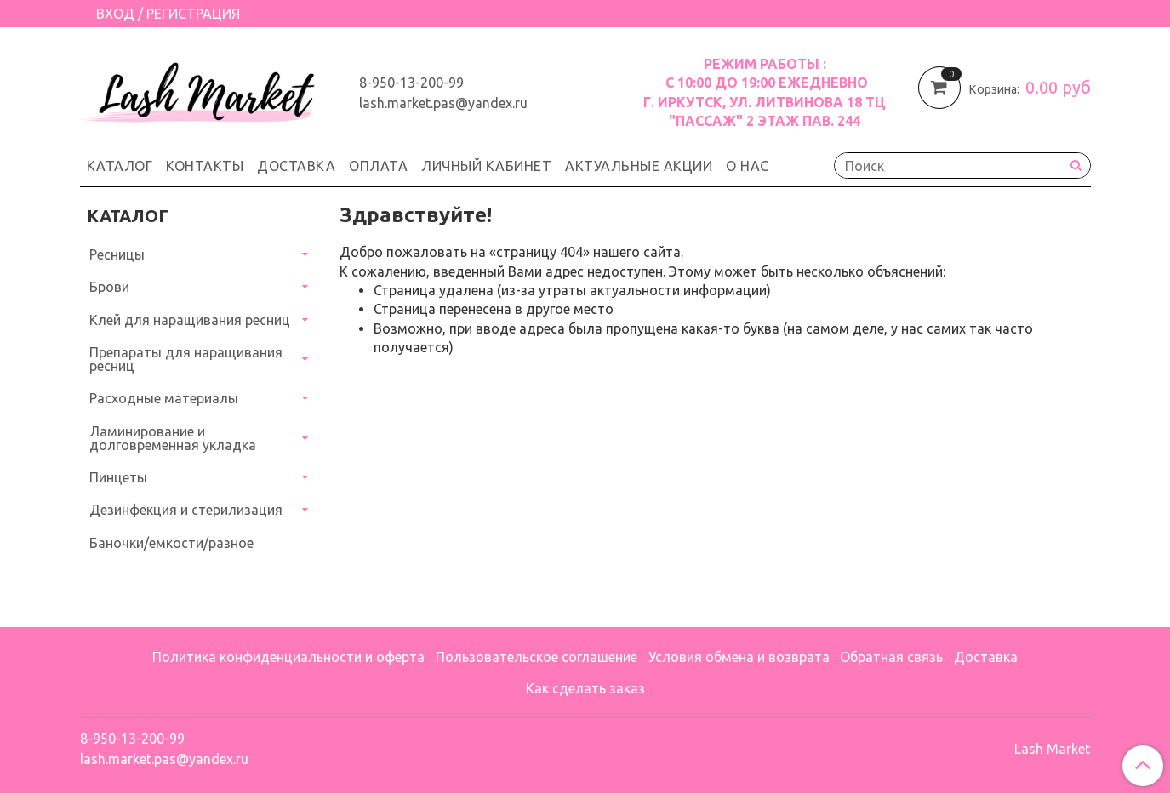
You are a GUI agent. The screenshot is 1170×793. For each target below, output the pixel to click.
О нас (747, 166)
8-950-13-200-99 (411, 82)
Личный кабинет (486, 166)
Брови (109, 286)
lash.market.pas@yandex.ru (443, 103)
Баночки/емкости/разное (171, 543)
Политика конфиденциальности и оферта (288, 657)
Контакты (204, 166)
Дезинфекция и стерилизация (186, 509)
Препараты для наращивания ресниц (186, 359)
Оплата (378, 166)
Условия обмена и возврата (739, 657)
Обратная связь (891, 657)
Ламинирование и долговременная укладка (172, 438)
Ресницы (117, 254)
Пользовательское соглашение (536, 657)
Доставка (296, 166)
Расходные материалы (163, 398)
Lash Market (1052, 749)
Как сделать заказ (585, 688)
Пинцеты (118, 477)
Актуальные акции (638, 166)
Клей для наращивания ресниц (189, 320)
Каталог (120, 166)
